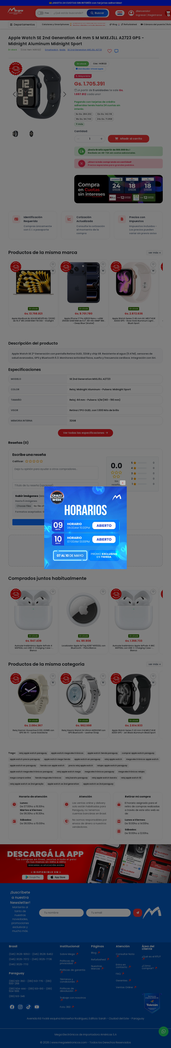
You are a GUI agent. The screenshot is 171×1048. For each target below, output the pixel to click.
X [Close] (122, 483)
